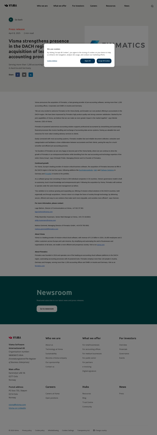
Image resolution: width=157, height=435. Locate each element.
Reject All (87, 61)
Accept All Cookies (104, 61)
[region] (79, 55)
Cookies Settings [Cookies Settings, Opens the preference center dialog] (52, 61)
